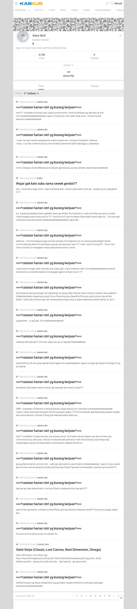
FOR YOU (39, 10)
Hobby (74, 10)
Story (52, 10)
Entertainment (103, 10)
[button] (23, 36)
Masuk (118, 3)
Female (120, 10)
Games (86, 10)
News (63, 10)
